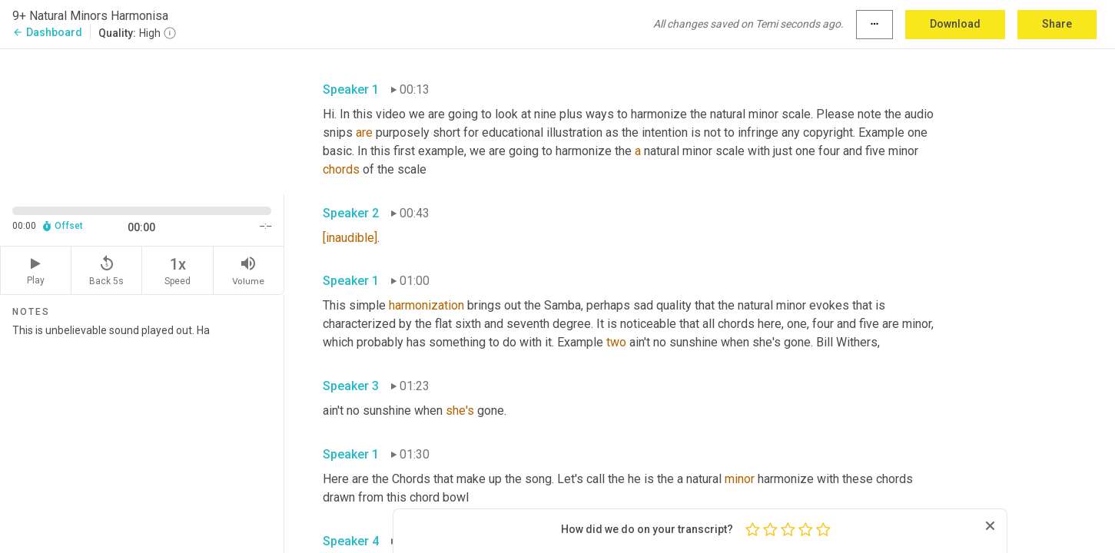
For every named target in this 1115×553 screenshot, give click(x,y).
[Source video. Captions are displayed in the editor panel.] (142, 120)
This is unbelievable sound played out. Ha (141, 432)
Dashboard (47, 32)
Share (1057, 24)
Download (955, 24)
